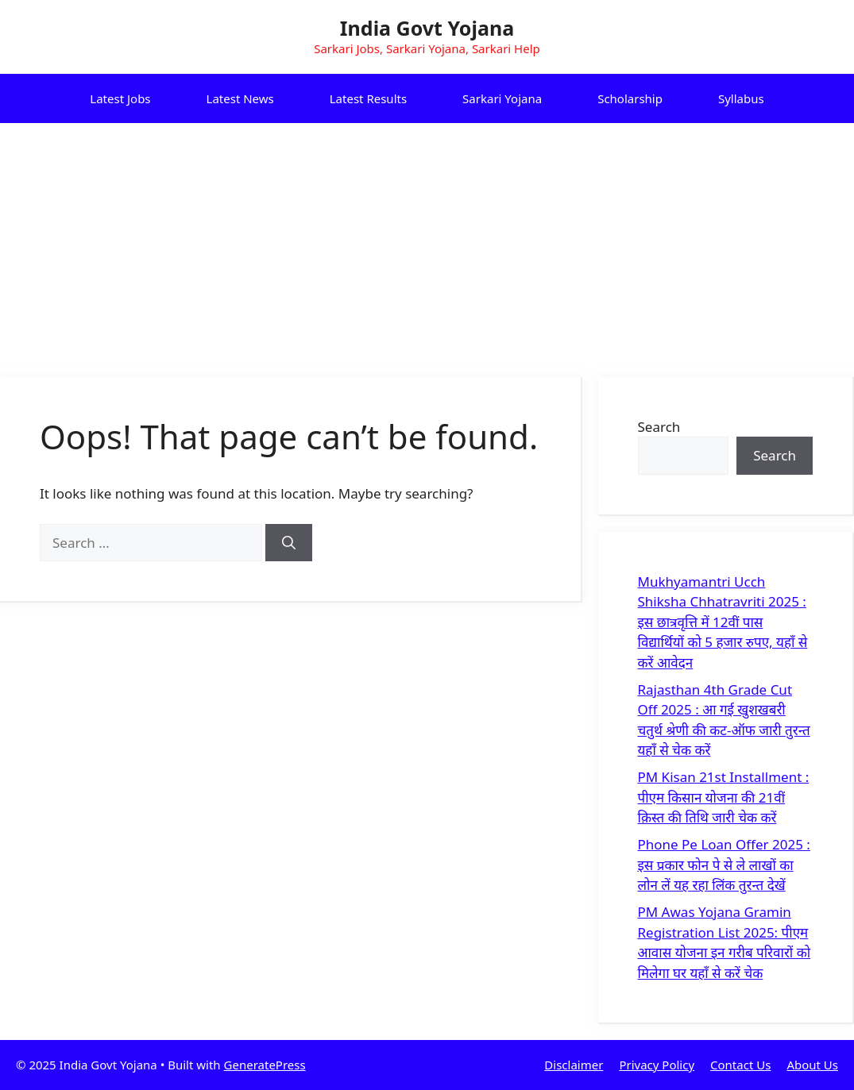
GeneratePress (265, 1065)
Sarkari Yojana (502, 98)
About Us (812, 1065)
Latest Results (368, 98)
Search (659, 427)
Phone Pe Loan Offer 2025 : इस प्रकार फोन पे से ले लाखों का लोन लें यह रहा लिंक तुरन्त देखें (724, 864)
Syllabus (741, 98)
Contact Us (740, 1065)
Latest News (240, 98)
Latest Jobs (120, 98)
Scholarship (630, 98)
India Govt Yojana (427, 27)
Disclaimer (573, 1065)
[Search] (288, 543)
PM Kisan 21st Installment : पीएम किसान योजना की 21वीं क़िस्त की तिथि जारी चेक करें (724, 797)
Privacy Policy (656, 1065)
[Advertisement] (427, 242)
